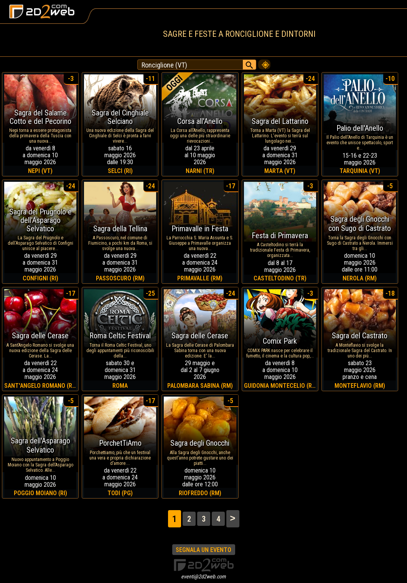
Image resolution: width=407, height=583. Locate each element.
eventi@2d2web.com (203, 576)
